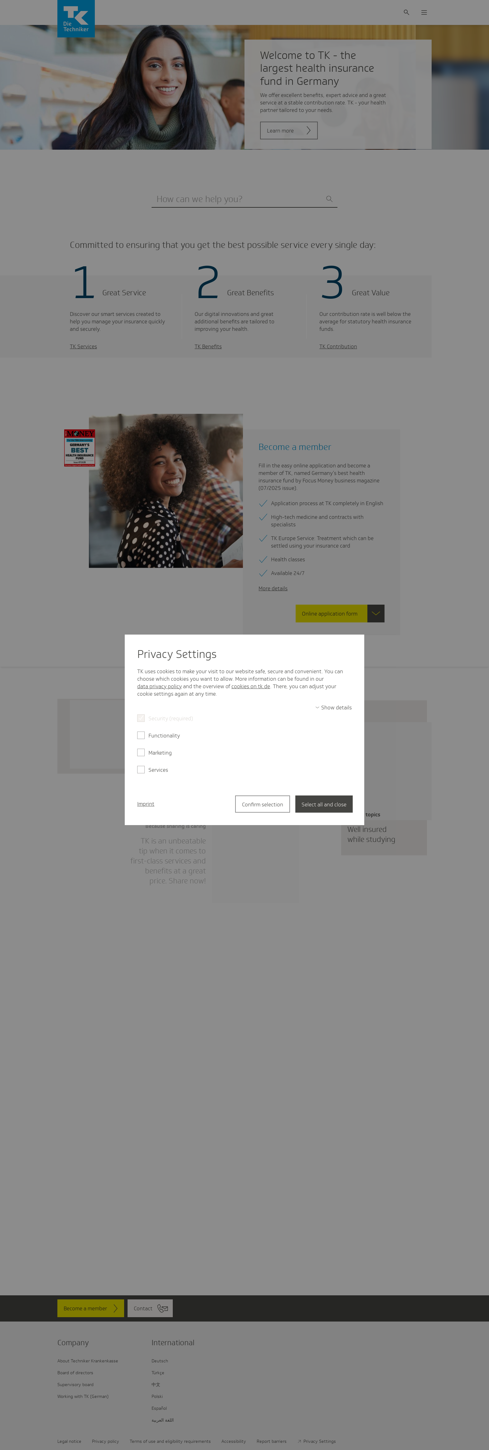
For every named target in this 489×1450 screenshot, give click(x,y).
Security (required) (170, 718)
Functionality (164, 735)
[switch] (333, 707)
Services (158, 769)
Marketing (160, 752)
